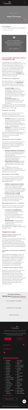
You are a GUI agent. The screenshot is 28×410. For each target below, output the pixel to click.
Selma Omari (20, 365)
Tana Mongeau (10, 390)
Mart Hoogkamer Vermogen (14, 301)
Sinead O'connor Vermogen (14, 308)
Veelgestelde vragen (8, 29)
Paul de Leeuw (10, 377)
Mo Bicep (19, 384)
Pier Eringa (20, 388)
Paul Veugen (20, 366)
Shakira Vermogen (14, 315)
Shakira (8, 366)
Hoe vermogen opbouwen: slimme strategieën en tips (14, 28)
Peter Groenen (10, 379)
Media (24, 19)
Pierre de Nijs (20, 390)
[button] (24, 3)
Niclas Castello (20, 393)
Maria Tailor (20, 391)
